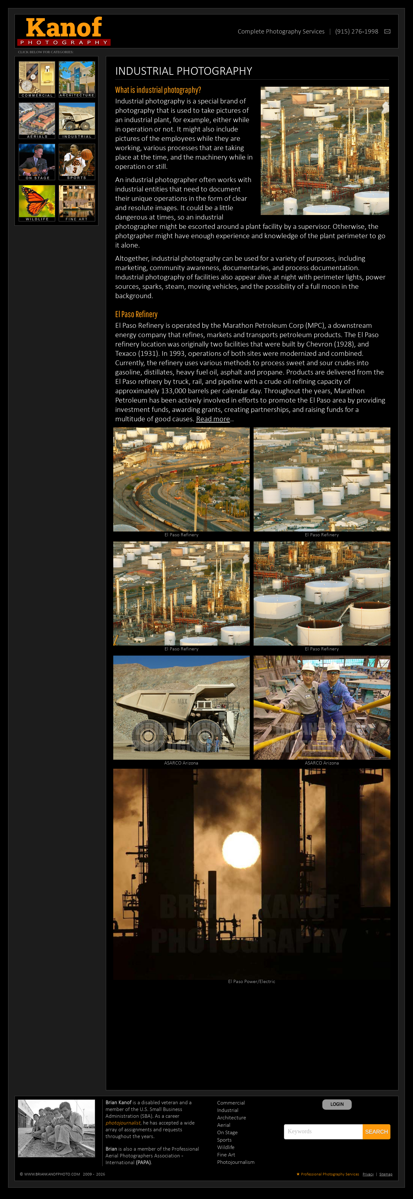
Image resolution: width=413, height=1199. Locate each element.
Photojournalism (236, 1162)
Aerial (223, 1125)
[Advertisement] (252, 1037)
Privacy (368, 1174)
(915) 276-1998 (362, 31)
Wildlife (226, 1148)
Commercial (231, 1103)
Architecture (231, 1118)
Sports (224, 1140)
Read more (213, 419)
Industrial (227, 1110)
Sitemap (385, 1174)
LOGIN (337, 1104)
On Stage (227, 1133)
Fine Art (226, 1155)
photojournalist (123, 1123)
